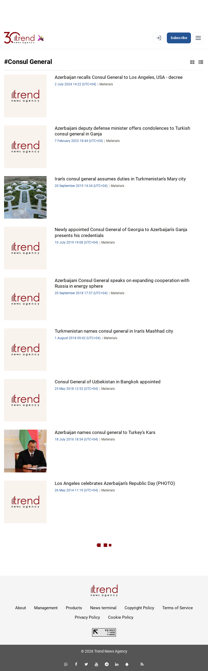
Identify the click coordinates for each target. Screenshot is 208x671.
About (20, 607)
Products (74, 607)
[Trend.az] (24, 38)
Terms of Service (177, 607)
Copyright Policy (139, 607)
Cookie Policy (120, 617)
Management (46, 607)
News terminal (103, 607)
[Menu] (198, 38)
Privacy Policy (87, 617)
